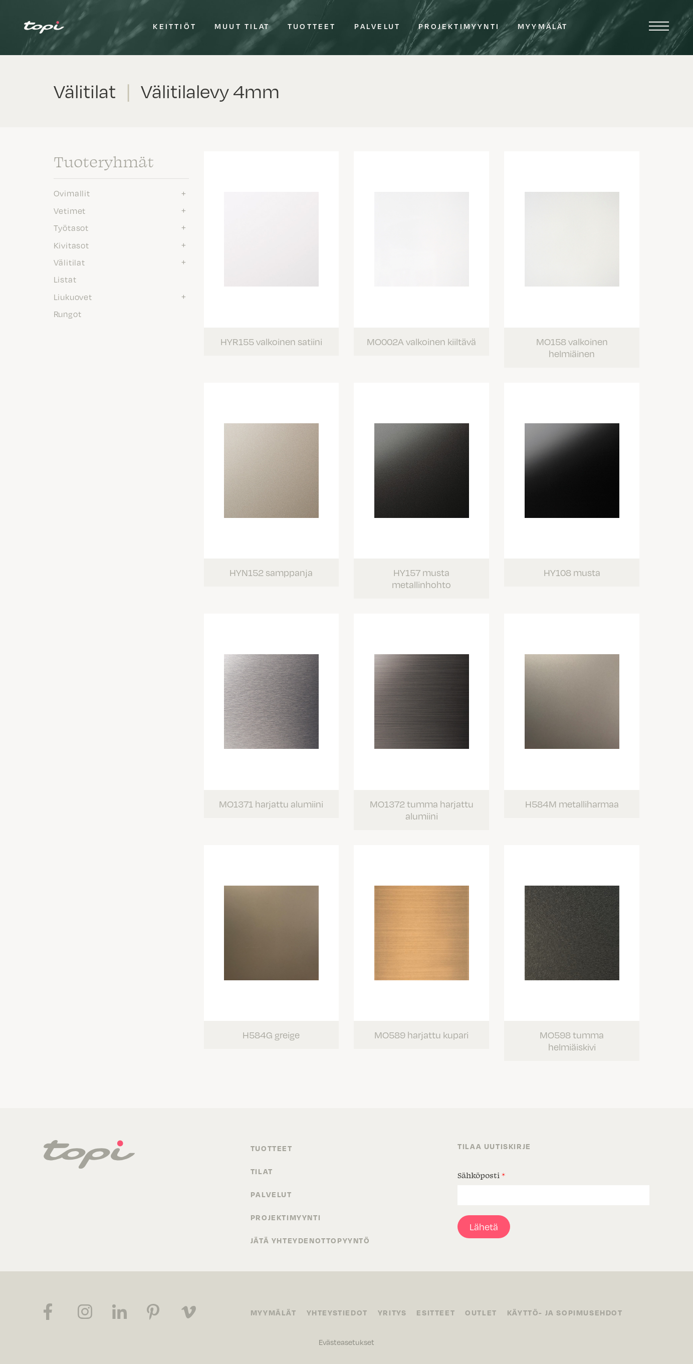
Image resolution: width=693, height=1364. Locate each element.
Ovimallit (72, 193)
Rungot (68, 314)
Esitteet (435, 1312)
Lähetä (484, 1226)
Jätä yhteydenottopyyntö (310, 1240)
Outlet (481, 1312)
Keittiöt (174, 26)
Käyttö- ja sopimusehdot (565, 1312)
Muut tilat (242, 26)
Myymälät (543, 26)
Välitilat (69, 262)
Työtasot (71, 228)
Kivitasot (71, 245)
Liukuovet (73, 297)
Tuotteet (312, 26)
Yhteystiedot (337, 1312)
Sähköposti (481, 1175)
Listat (65, 280)
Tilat (262, 1171)
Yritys (392, 1312)
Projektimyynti (459, 26)
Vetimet (70, 211)
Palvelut (377, 26)
